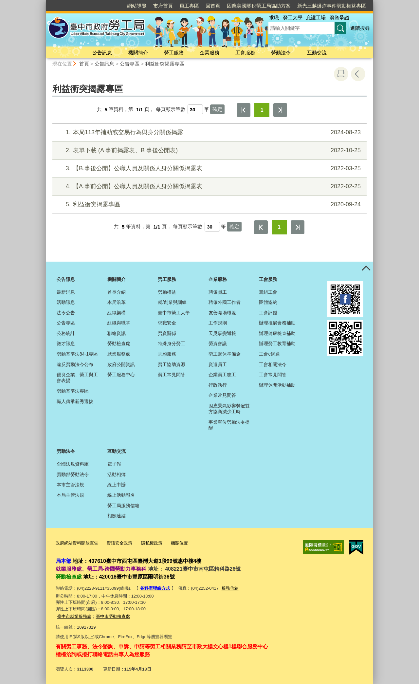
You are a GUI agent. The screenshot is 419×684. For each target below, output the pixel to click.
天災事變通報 (222, 333)
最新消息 (66, 292)
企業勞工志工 (222, 374)
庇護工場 (316, 17)
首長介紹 (116, 292)
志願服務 (167, 354)
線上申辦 (116, 484)
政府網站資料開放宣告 (77, 543)
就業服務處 (118, 354)
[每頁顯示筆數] (195, 109)
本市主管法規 (70, 484)
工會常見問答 (272, 374)
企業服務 (209, 52)
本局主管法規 (70, 495)
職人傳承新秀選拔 (75, 401)
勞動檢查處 (118, 343)
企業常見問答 (222, 395)
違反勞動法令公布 (75, 364)
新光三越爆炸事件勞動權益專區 (331, 6)
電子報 (114, 464)
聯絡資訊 (116, 333)
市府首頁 (163, 6)
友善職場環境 (222, 312)
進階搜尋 (360, 28)
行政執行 (218, 385)
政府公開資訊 (121, 364)
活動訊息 (66, 302)
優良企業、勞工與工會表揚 (77, 377)
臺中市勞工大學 (174, 312)
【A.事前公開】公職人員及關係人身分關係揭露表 (209, 186)
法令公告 (66, 312)
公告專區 (129, 63)
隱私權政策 (151, 543)
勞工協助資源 (171, 364)
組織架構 (116, 312)
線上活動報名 (121, 495)
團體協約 (268, 302)
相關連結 (116, 515)
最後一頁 (280, 110)
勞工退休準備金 (225, 354)
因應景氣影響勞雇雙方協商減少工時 (229, 408)
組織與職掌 (118, 322)
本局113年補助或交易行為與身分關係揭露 (209, 132)
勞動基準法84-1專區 (77, 354)
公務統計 (66, 333)
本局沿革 (116, 302)
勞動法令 (281, 52)
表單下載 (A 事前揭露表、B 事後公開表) (209, 150)
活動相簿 (116, 474)
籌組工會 (268, 292)
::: (43, 3)
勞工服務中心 (121, 374)
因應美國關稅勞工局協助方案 (259, 6)
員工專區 (189, 6)
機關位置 (179, 543)
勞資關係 (167, 333)
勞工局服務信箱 (123, 505)
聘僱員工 (218, 292)
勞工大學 (292, 17)
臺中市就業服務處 (74, 615)
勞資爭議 (339, 17)
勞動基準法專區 (73, 391)
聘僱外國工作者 (225, 302)
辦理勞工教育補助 (277, 343)
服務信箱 (230, 587)
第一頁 (243, 110)
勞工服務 (174, 52)
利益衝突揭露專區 (164, 63)
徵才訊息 (66, 343)
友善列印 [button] (341, 74)
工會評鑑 (268, 312)
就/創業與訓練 (172, 302)
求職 (274, 17)
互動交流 (317, 52)
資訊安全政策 (119, 543)
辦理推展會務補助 (277, 322)
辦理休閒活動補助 (277, 385)
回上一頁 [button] (358, 74)
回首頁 (213, 6)
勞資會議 (218, 343)
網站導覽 (137, 6)
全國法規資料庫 (73, 464)
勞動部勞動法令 (73, 474)
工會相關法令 (272, 364)
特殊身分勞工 (171, 343)
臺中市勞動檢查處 (113, 615)
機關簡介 (138, 52)
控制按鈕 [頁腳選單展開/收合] (366, 269)
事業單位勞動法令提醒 (229, 425)
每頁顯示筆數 (170, 109)
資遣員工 (218, 364)
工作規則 (218, 322)
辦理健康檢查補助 (277, 333)
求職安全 (167, 322)
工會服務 (245, 52)
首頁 (84, 63)
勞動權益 (167, 292)
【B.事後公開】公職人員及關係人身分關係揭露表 (209, 168)
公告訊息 (102, 52)
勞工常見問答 (171, 374)
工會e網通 (269, 354)
